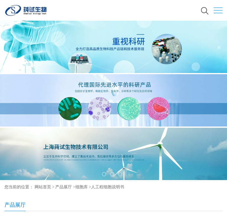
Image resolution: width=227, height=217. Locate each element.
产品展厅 (63, 187)
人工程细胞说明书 (107, 187)
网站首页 (43, 187)
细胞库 (81, 187)
